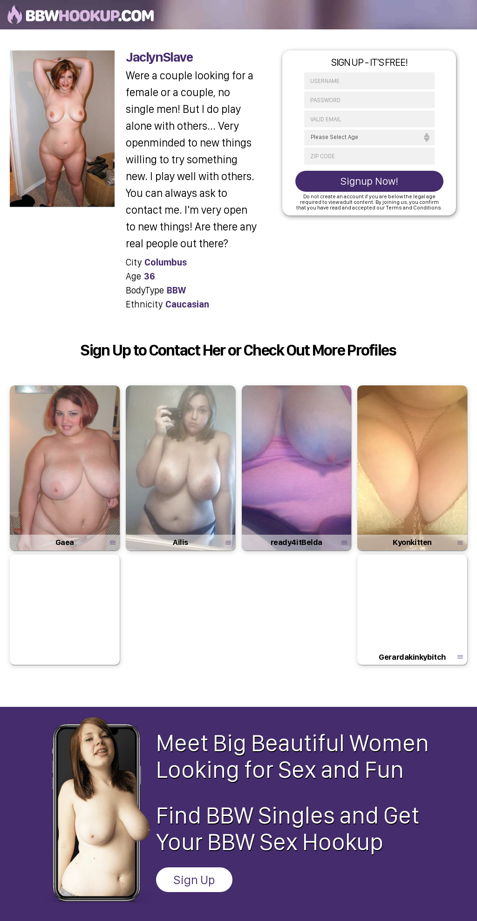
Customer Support (290, 857)
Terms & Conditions (232, 857)
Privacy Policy (179, 857)
